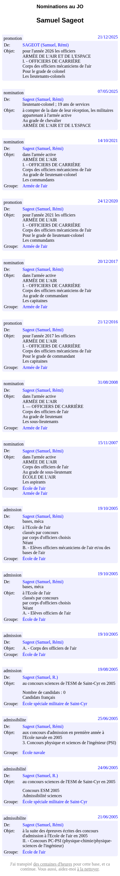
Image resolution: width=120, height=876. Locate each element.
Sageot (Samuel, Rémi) (45, 99)
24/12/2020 (108, 201)
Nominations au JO (60, 6)
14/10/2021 (108, 140)
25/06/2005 (108, 718)
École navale (34, 752)
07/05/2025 (108, 91)
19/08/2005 (108, 669)
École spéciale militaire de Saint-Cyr (55, 703)
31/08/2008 (108, 382)
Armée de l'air (35, 186)
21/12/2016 (108, 321)
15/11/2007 (108, 442)
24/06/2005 (108, 767)
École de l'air (34, 488)
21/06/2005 (108, 816)
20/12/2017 (108, 261)
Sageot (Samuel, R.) (43, 677)
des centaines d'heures (52, 864)
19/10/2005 (108, 508)
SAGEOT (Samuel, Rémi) (48, 45)
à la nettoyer (88, 869)
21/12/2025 (108, 37)
